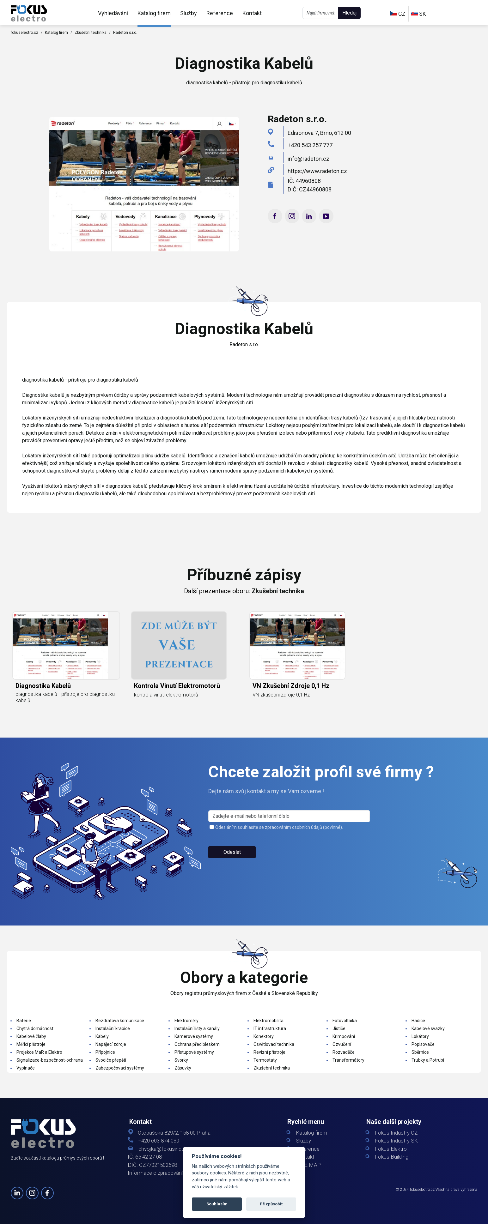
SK (418, 13)
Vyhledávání (113, 13)
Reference (219, 13)
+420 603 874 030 (158, 1140)
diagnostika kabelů (43, 686)
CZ (398, 13)
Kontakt (252, 13)
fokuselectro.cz (24, 32)
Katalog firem (154, 13)
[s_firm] (289, 816)
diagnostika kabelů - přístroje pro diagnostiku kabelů (65, 697)
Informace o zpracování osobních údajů (173, 1173)
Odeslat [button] (232, 852)
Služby (188, 13)
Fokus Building (391, 1157)
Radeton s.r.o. (125, 32)
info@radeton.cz (308, 158)
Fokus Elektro (391, 1149)
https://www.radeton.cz (317, 171)
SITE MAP (308, 1165)
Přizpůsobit (271, 1204)
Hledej (349, 13)
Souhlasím (217, 1204)
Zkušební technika (91, 32)
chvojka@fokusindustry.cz (168, 1149)
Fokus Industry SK (396, 1140)
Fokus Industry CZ (396, 1133)
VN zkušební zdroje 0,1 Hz (291, 686)
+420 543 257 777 (310, 145)
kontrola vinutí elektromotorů (177, 686)
